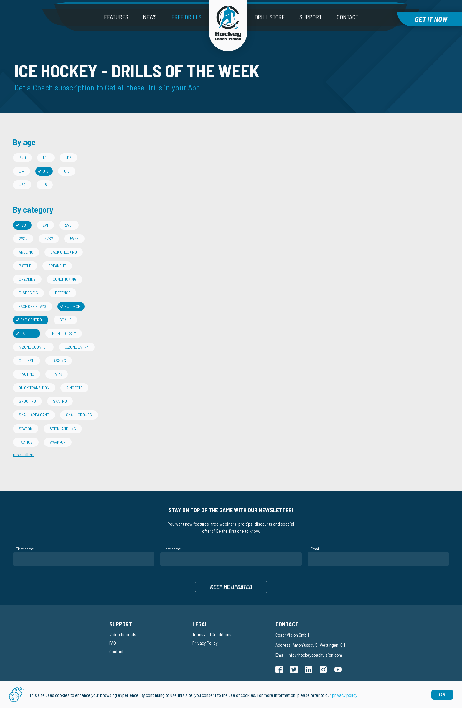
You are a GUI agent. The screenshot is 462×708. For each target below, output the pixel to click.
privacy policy (344, 695)
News (150, 16)
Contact (347, 16)
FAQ (112, 643)
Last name (172, 548)
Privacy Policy (205, 643)
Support (310, 16)
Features (116, 16)
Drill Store (270, 16)
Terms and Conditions (211, 634)
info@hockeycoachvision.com (315, 655)
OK (442, 694)
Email (315, 548)
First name (25, 548)
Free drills (186, 16)
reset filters (23, 454)
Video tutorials (122, 634)
